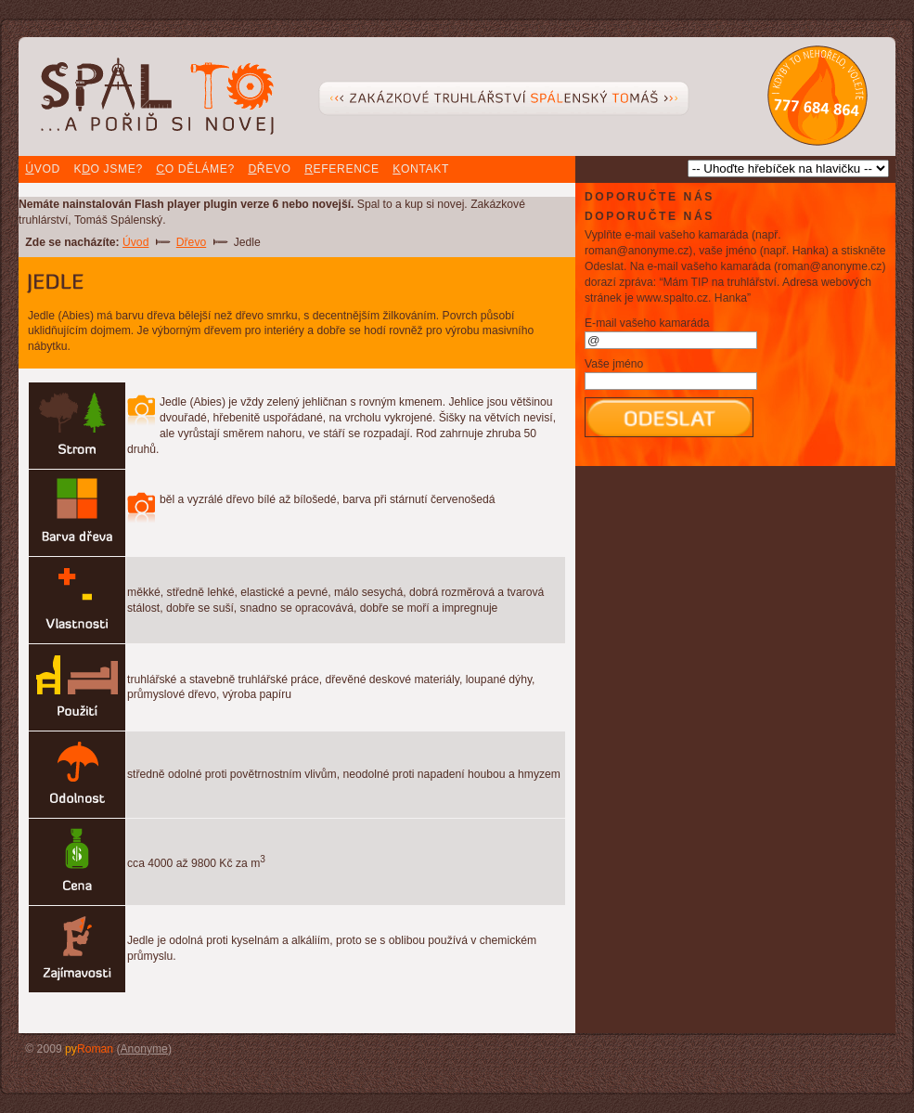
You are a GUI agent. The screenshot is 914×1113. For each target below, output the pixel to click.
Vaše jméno (614, 363)
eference (341, 168)
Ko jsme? (107, 168)
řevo (269, 168)
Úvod (135, 242)
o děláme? (195, 168)
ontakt (421, 168)
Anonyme (144, 1048)
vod (42, 168)
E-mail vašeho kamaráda (647, 323)
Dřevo (191, 242)
